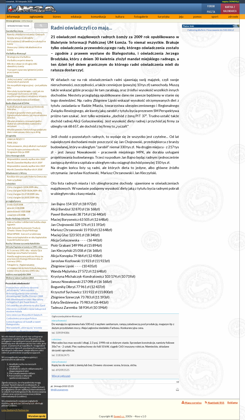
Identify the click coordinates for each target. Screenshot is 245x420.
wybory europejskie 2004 (18, 274)
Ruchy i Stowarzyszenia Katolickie (23, 243)
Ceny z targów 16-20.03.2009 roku (23, 197)
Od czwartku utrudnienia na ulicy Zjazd (25, 305)
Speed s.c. (119, 416)
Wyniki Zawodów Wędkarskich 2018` (25, 169)
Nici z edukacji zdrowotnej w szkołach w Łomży (26, 42)
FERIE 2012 (12, 142)
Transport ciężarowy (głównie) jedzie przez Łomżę (25, 70)
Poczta (211, 12)
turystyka (163, 16)
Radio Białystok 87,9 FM (17, 103)
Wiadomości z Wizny (16, 173)
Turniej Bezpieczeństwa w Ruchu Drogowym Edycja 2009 (23, 150)
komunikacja (98, 16)
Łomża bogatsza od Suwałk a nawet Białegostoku (23, 322)
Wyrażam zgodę (36, 416)
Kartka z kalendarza (230, 9)
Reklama (232, 402)
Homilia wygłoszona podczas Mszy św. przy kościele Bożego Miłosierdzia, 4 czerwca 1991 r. (25, 259)
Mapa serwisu (192, 402)
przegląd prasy (13, 201)
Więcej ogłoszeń (61, 375)
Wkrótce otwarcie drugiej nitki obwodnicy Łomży (22, 65)
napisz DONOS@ (230, 1)
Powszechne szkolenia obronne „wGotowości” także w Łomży (22, 288)
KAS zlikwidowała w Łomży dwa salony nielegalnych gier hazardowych (24, 300)
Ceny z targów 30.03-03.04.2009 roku (24, 190)
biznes (57, 16)
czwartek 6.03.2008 (16, 215)
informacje (13, 16)
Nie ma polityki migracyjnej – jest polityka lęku (27, 86)
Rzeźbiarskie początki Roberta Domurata (27, 176)
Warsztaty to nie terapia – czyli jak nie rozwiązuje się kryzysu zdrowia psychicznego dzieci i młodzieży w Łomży (27, 93)
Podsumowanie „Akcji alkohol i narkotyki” (27, 146)
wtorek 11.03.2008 (15, 208)
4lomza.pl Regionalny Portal (24, 405)
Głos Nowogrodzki (15, 155)
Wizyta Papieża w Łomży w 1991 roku (24, 247)
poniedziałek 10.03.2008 (18, 211)
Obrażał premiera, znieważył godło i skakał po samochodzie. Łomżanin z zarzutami (24, 123)
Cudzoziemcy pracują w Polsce (21, 318)
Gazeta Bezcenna (14, 31)
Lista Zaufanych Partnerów (15, 410)
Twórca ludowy (14, 180)
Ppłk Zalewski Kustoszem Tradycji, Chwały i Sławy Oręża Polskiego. (24, 229)
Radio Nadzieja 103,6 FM (17, 218)
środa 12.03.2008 (15, 204)
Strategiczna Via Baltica (18, 57)
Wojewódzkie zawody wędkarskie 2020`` (26, 159)
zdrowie (233, 16)
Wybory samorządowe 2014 (20, 278)
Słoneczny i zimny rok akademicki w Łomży (24, 48)
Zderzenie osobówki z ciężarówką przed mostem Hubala (26, 310)
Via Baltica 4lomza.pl (16, 53)
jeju (181, 16)
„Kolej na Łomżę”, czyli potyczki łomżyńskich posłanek (21, 80)
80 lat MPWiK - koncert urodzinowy (24, 234)
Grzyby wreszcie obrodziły (20, 38)
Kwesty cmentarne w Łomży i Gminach (26, 34)
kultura (120, 16)
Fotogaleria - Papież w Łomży (20, 265)
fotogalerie (141, 16)
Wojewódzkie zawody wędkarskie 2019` (26, 166)
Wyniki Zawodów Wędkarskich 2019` (25, 162)
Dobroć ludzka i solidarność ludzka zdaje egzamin (26, 223)
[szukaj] (18, 26)
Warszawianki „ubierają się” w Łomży (24, 327)
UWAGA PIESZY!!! (16, 139)
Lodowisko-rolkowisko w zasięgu (22, 331)
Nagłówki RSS (214, 402)
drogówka (11, 135)
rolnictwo (11, 183)
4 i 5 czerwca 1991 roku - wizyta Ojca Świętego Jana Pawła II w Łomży (24, 251)
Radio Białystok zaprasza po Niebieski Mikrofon (25, 107)
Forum (211, 6)
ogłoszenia (36, 16)
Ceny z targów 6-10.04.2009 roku (22, 187)
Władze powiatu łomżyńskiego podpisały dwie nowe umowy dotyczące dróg (27, 130)
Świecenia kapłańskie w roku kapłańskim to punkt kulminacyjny (27, 238)
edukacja (76, 16)
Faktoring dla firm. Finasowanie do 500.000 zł (211, 30)
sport (215, 16)
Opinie (9, 76)
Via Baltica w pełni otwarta (20, 60)
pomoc (197, 16)
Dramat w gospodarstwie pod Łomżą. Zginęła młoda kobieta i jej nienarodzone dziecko (27, 115)
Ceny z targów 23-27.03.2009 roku (23, 194)
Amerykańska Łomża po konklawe (23, 99)
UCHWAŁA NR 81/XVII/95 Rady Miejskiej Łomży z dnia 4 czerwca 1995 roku (27, 269)
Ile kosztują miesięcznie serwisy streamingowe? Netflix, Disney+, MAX (24, 294)
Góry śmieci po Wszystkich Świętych (24, 315)
